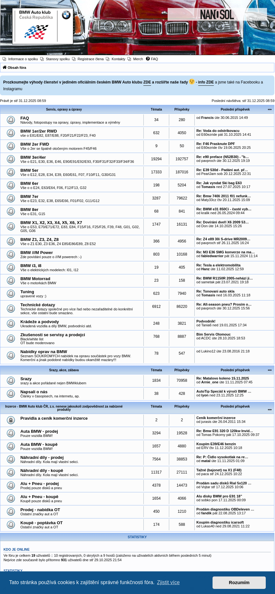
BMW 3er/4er (33, 157)
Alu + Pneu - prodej (39, 483)
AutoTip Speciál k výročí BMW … (223, 391)
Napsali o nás (33, 391)
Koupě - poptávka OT (41, 522)
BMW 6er (29, 183)
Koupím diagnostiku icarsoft (220, 522)
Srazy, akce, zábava (64, 370)
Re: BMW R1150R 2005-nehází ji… (224, 278)
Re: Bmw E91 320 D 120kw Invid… (224, 431)
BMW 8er (29, 209)
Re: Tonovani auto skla (215, 291)
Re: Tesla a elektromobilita (218, 265)
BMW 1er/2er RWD (38, 131)
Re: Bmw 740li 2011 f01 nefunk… (223, 196)
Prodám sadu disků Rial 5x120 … (223, 483)
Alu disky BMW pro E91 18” (219, 496)
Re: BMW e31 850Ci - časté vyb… (223, 209)
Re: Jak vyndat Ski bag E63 (219, 183)
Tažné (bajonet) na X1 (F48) (219, 470)
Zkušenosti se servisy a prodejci (52, 334)
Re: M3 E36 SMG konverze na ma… (225, 252)
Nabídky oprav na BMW (43, 351)
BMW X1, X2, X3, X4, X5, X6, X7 (51, 222)
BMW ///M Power (36, 252)
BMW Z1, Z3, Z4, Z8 (39, 239)
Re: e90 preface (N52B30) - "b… (222, 157)
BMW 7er (29, 196)
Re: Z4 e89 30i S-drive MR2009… (223, 239)
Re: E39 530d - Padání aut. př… (222, 170)
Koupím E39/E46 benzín (216, 444)
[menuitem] (20, 59)
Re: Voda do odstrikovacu (217, 131)
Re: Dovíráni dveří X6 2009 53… (222, 222)
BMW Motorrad (35, 278)
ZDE (147, 82)
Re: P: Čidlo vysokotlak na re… (222, 457)
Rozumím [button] (239, 582)
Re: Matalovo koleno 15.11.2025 (222, 378)
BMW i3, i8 (30, 265)
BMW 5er (29, 170)
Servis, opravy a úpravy (64, 109)
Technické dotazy (37, 304)
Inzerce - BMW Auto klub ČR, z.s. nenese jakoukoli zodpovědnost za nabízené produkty (64, 408)
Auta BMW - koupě (38, 444)
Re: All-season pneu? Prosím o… (223, 304)
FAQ (24, 118)
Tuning (27, 291)
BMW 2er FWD (34, 144)
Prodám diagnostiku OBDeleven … (225, 509)
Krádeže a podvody (39, 321)
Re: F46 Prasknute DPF (215, 144)
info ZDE (206, 82)
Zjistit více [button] (168, 582)
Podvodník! (205, 321)
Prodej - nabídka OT (40, 509)
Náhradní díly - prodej (42, 457)
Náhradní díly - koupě (41, 470)
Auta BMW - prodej (39, 431)
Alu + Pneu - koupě (39, 496)
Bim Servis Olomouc (213, 334)
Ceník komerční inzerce (215, 418)
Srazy (26, 378)
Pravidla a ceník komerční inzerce (54, 418)
